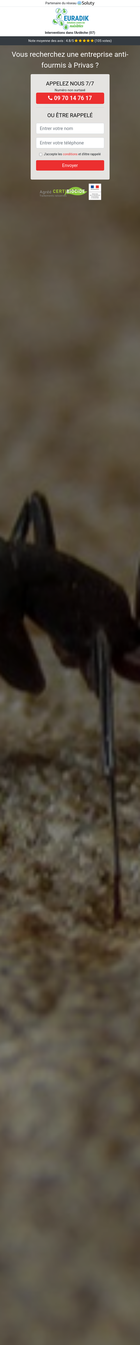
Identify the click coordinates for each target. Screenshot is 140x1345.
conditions (70, 154)
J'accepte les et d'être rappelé (72, 154)
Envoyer (70, 165)
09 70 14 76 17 (70, 98)
